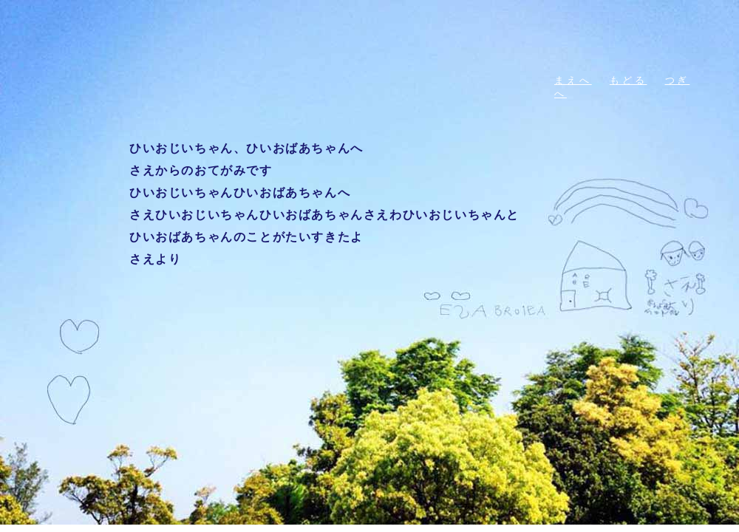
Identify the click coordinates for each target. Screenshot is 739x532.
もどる (628, 80)
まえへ (573, 80)
